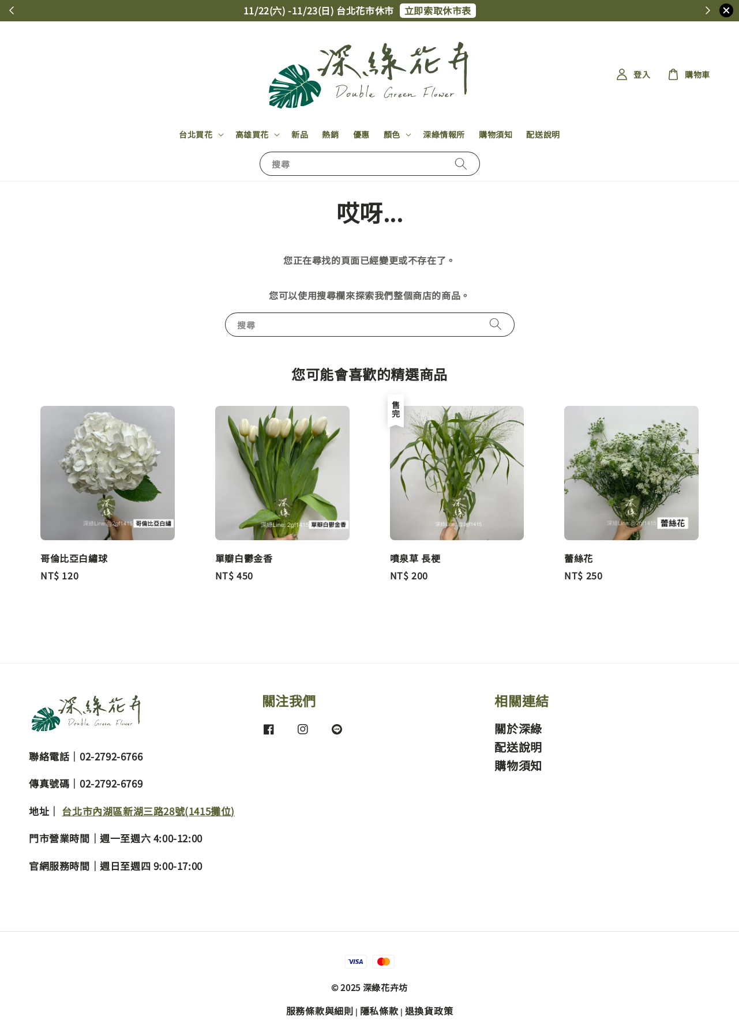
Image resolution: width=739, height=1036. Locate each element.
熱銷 (330, 134)
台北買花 (195, 134)
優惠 (361, 134)
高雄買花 (252, 134)
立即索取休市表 (437, 10)
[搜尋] (460, 163)
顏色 (392, 134)
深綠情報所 (444, 134)
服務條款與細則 (320, 1011)
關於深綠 (518, 729)
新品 (299, 134)
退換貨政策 (429, 1011)
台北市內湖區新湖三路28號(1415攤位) (148, 811)
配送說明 (543, 134)
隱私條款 (379, 1011)
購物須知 (495, 134)
